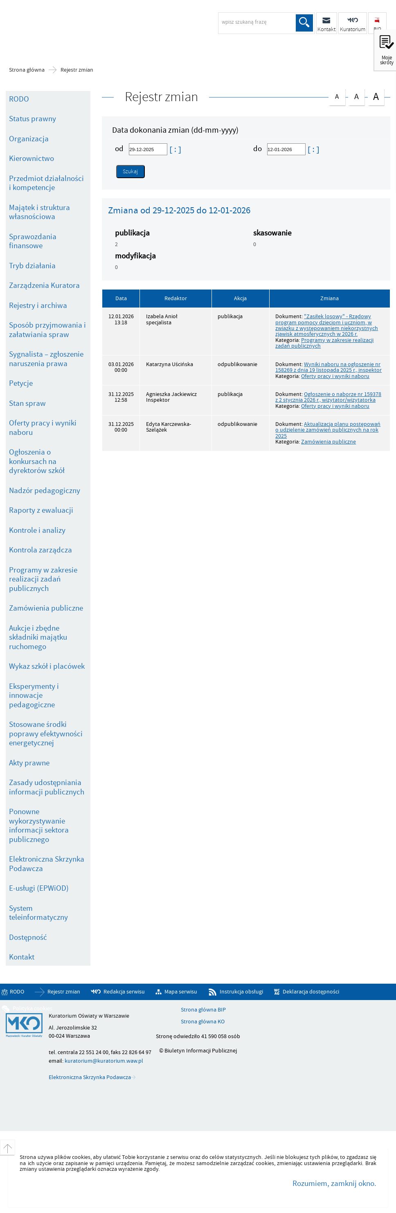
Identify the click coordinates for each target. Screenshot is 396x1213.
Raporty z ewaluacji (41, 510)
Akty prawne (29, 763)
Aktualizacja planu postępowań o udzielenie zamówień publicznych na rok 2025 (327, 430)
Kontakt (21, 957)
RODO (19, 99)
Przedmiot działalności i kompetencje (46, 183)
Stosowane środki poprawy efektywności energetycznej (46, 734)
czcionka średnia (356, 95)
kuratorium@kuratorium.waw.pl (104, 1061)
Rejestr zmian (77, 70)
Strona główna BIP (203, 1010)
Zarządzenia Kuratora (44, 285)
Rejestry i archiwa (38, 305)
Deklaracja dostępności (311, 992)
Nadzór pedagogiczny (44, 491)
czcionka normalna (336, 95)
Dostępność (28, 937)
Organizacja (29, 139)
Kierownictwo (31, 158)
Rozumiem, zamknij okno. (334, 1183)
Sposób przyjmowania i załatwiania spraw (47, 329)
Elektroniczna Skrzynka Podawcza (46, 864)
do (258, 149)
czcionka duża (376, 96)
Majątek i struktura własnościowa (39, 212)
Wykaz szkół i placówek (47, 666)
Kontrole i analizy (37, 530)
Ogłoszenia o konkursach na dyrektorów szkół (37, 461)
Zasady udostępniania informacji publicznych (46, 787)
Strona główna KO (203, 1022)
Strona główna (27, 70)
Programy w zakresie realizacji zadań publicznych (43, 579)
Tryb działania (32, 266)
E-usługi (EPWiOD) (39, 888)
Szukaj (304, 23)
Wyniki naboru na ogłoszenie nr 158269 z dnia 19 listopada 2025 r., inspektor (328, 367)
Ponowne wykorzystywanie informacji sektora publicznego (39, 825)
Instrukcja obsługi (241, 992)
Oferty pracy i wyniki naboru (42, 427)
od (120, 149)
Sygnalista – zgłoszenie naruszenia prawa (46, 359)
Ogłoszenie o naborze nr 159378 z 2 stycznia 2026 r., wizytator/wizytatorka (328, 397)
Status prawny (32, 119)
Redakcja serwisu (124, 992)
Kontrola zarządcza (40, 550)
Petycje (21, 383)
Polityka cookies (32, 1009)
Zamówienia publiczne (46, 608)
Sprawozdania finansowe (32, 241)
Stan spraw (27, 403)
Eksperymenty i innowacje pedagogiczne (34, 695)
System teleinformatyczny (38, 913)
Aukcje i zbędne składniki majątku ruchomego (38, 637)
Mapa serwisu (180, 992)
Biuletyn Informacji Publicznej (71, 27)
